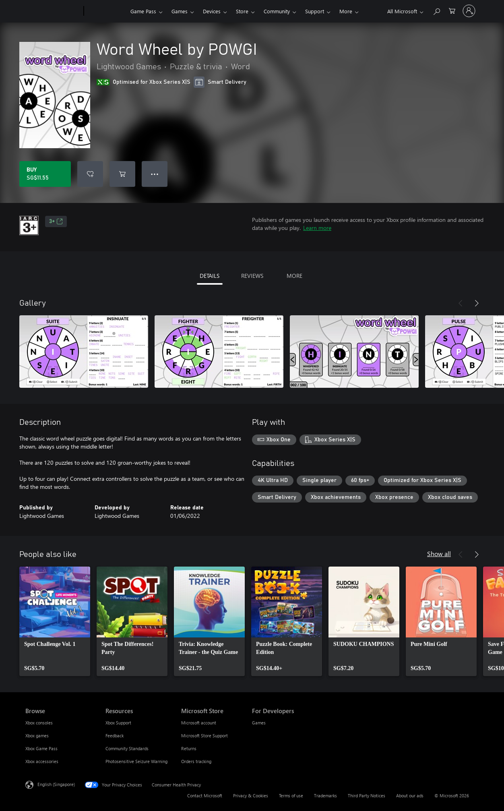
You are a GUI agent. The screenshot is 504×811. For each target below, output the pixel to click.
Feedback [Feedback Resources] (114, 735)
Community (277, 11)
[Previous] (460, 303)
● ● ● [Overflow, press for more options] (155, 174)
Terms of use (291, 795)
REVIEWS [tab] (252, 275)
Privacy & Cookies (250, 795)
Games (179, 11)
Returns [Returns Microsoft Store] (188, 748)
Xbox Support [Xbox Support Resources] (118, 722)
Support (314, 11)
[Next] (477, 303)
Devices (212, 11)
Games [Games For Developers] (259, 722)
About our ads (409, 795)
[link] (54, 621)
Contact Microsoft (204, 795)
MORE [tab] (294, 275)
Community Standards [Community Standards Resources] (127, 748)
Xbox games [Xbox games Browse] (37, 735)
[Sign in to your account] (469, 11)
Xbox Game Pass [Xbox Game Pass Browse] (41, 748)
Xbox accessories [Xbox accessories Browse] (41, 761)
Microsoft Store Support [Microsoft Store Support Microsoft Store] (204, 735)
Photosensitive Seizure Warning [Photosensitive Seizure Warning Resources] (136, 761)
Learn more (317, 228)
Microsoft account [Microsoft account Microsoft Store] (198, 722)
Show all (439, 553)
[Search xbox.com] (436, 10)
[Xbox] (106, 11)
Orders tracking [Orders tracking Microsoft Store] (196, 761)
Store (242, 11)
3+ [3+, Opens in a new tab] (56, 221)
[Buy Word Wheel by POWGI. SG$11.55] (45, 174)
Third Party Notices (366, 795)
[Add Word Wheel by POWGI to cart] (122, 174)
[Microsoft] (53, 11)
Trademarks (325, 795)
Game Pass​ (143, 11)
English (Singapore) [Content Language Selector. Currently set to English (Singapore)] (56, 784)
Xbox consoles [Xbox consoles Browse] (39, 722)
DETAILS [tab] (209, 275)
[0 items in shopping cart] (452, 10)
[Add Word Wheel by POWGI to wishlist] (90, 174)
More (345, 11)
